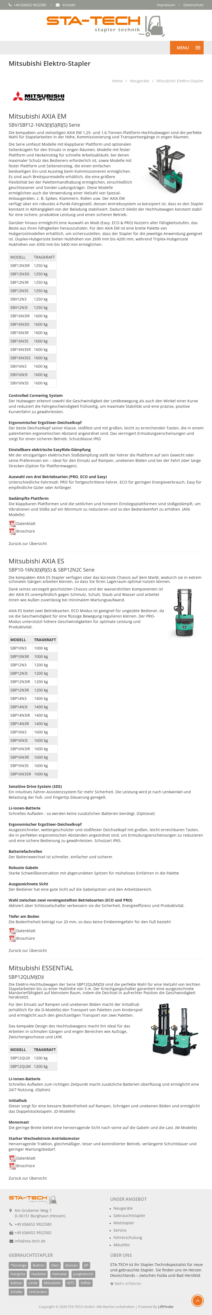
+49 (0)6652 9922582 (33, 1232)
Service (119, 1230)
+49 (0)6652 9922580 (33, 1224)
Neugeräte (139, 80)
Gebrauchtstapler (129, 1215)
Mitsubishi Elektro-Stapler (180, 80)
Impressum (166, 4)
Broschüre (22, 531)
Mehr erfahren (125, 1283)
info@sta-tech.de (30, 1241)
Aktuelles (121, 1244)
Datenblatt (22, 523)
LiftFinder (166, 1306)
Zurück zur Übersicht (28, 543)
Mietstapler (123, 1222)
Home (117, 80)
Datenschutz (193, 4)
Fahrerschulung (127, 1237)
